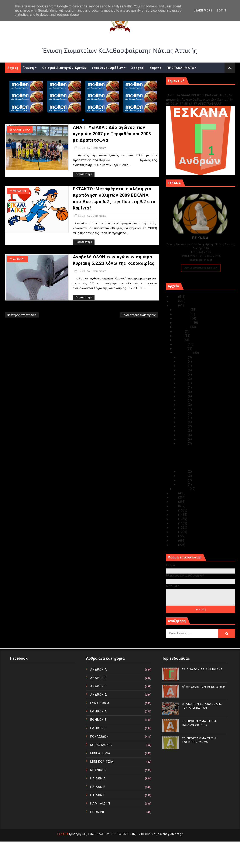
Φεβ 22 (183, 374)
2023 (174, 305)
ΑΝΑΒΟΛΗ (19, 259)
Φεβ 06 (183, 439)
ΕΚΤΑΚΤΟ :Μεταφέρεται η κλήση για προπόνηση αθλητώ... (201, 457)
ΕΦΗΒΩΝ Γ (98, 728)
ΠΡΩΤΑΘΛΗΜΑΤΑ (180, 68)
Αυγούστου (182, 327)
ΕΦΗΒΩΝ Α (98, 711)
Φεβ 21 (183, 378)
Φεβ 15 (183, 400)
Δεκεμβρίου (182, 309)
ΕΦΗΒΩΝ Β (98, 719)
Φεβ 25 (183, 361)
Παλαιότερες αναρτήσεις (139, 315)
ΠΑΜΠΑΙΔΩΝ (100, 803)
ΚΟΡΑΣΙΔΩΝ (99, 736)
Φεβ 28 (183, 357)
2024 (174, 301)
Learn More (203, 10)
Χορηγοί (138, 68)
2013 (174, 532)
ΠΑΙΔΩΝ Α (98, 778)
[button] (83, 120)
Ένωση (28, 68)
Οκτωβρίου (182, 318)
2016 (174, 519)
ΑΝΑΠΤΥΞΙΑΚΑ (21, 129)
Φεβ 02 (183, 480)
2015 (174, 523)
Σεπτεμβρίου (183, 322)
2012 (174, 536)
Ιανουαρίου (182, 488)
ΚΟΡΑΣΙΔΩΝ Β (101, 745)
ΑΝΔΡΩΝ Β (98, 678)
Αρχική (12, 68)
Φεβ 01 (183, 484)
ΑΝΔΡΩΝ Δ (98, 694)
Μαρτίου (180, 348)
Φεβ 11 (183, 417)
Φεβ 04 (183, 471)
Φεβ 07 (183, 435)
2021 (174, 497)
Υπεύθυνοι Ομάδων (107, 68)
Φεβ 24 (183, 365)
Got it (221, 10)
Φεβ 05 (183, 443)
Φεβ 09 (183, 426)
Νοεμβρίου (181, 314)
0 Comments (98, 148)
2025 (174, 296)
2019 (174, 506)
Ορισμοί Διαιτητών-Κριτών (64, 68)
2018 (174, 510)
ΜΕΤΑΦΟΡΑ (19, 191)
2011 (174, 540)
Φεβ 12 (183, 413)
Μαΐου (179, 340)
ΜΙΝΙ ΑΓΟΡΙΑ (100, 753)
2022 (174, 493)
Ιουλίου (179, 331)
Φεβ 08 (183, 430)
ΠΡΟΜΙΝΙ (97, 812)
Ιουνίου (179, 335)
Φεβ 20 (183, 383)
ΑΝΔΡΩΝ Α (98, 669)
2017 (174, 514)
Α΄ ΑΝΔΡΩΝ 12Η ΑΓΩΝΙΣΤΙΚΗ (204, 686)
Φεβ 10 (183, 422)
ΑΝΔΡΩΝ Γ (98, 686)
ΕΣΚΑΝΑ (63, 834)
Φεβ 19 (183, 387)
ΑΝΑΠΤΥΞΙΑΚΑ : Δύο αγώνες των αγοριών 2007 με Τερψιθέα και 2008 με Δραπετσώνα (112, 134)
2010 (174, 545)
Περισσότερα (83, 174)
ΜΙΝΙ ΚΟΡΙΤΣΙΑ (102, 761)
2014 (174, 527)
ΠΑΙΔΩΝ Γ (97, 795)
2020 (174, 501)
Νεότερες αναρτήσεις (22, 315)
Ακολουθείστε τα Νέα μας (200, 267)
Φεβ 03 (183, 475)
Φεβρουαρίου (183, 353)
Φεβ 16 (183, 396)
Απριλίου (181, 344)
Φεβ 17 (183, 391)
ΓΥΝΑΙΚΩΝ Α (100, 703)
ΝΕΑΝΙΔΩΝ (98, 770)
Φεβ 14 (183, 404)
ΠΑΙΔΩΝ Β (98, 787)
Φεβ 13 (183, 409)
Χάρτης (156, 68)
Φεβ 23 (183, 370)
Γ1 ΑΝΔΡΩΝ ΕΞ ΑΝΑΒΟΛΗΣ (187, 91)
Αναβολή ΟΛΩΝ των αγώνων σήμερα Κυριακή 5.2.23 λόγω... (202, 465)
